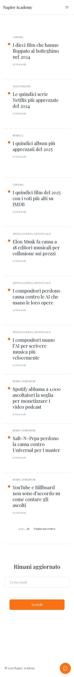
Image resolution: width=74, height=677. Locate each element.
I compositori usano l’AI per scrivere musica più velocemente (34, 349)
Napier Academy (17, 7)
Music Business (24, 381)
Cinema (18, 37)
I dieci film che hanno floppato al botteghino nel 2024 (36, 51)
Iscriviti (37, 605)
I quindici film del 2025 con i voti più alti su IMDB (37, 198)
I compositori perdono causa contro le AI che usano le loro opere (36, 296)
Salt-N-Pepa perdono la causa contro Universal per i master (36, 444)
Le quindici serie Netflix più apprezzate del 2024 (36, 100)
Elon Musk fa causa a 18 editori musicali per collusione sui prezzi (36, 247)
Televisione (22, 86)
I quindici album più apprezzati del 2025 (34, 146)
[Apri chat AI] (65, 668)
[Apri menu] (67, 7)
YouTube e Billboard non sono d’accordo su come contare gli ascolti (36, 496)
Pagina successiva (44, 528)
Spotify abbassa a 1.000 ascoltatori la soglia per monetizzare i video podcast (37, 398)
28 (28, 528)
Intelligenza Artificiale (32, 233)
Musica (18, 135)
